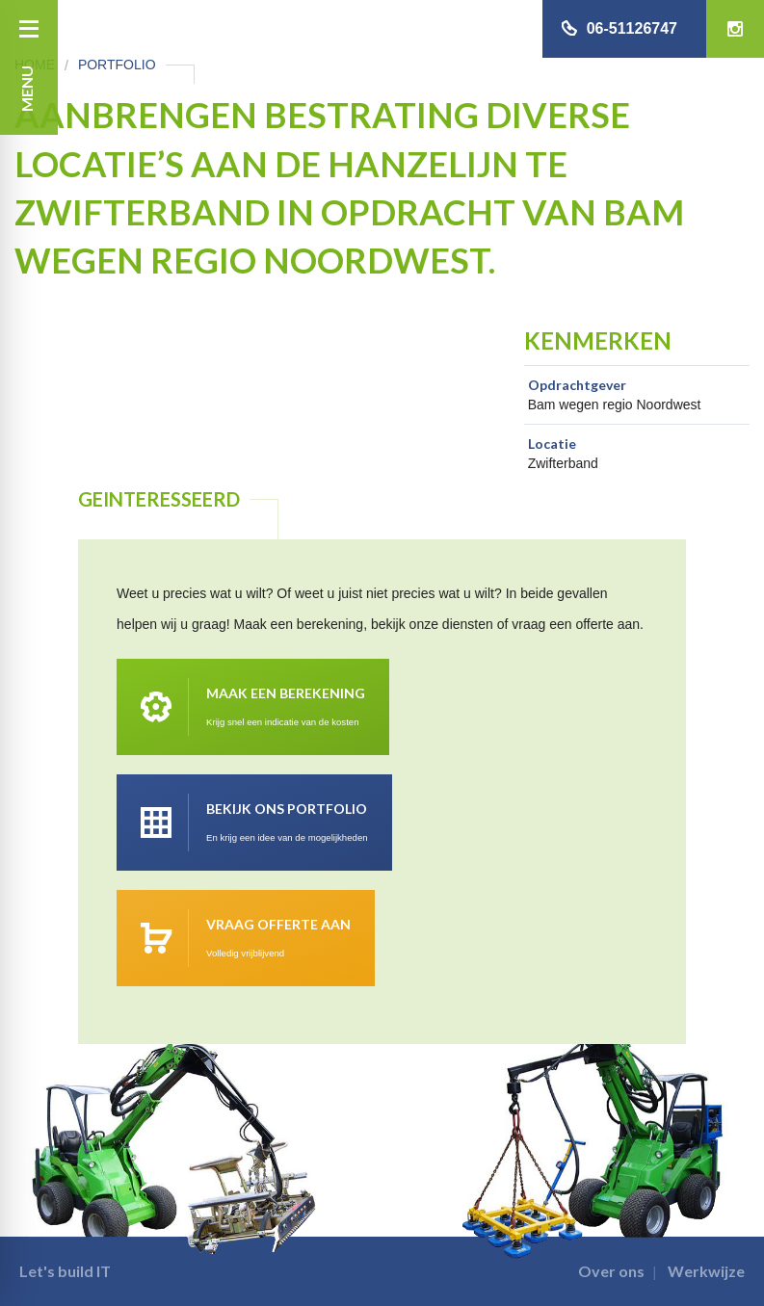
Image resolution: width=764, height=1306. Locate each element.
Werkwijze (706, 1271)
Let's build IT (65, 1271)
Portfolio (117, 64)
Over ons (611, 1271)
